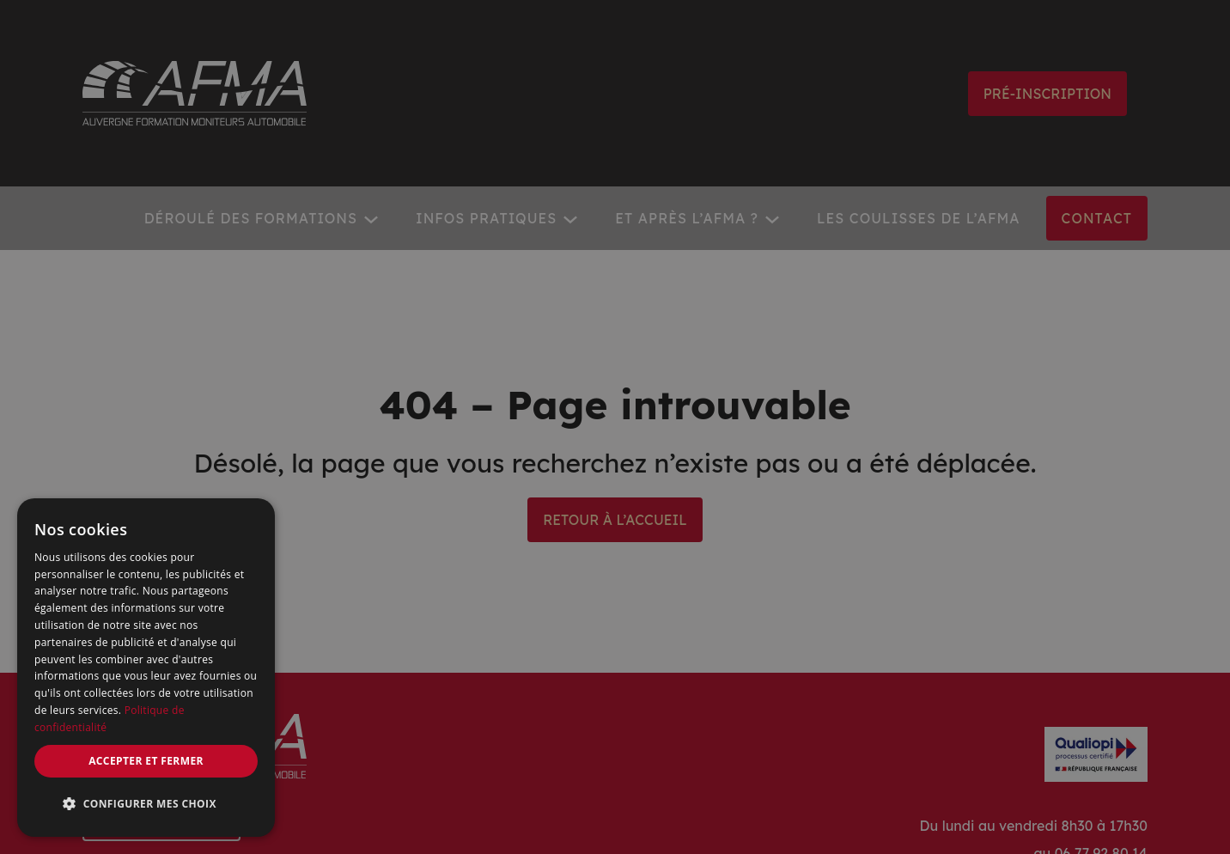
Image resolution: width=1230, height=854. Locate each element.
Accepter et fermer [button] (146, 760)
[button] (146, 804)
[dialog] (146, 667)
